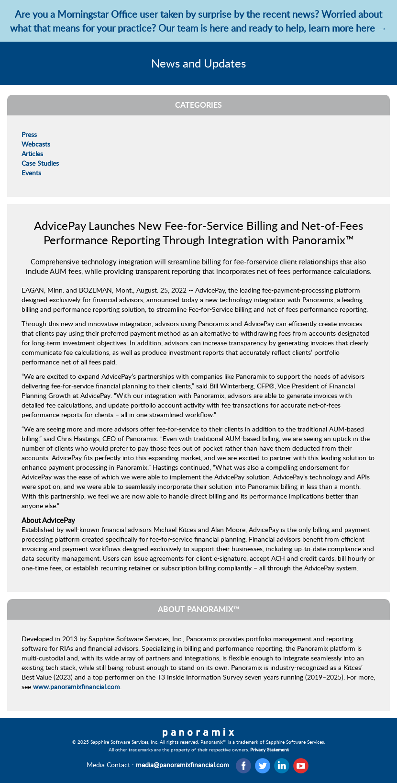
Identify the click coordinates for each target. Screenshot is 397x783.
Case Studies (40, 163)
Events (31, 172)
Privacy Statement (269, 749)
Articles (32, 153)
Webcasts (36, 143)
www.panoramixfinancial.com (76, 686)
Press (29, 134)
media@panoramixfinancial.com (182, 764)
